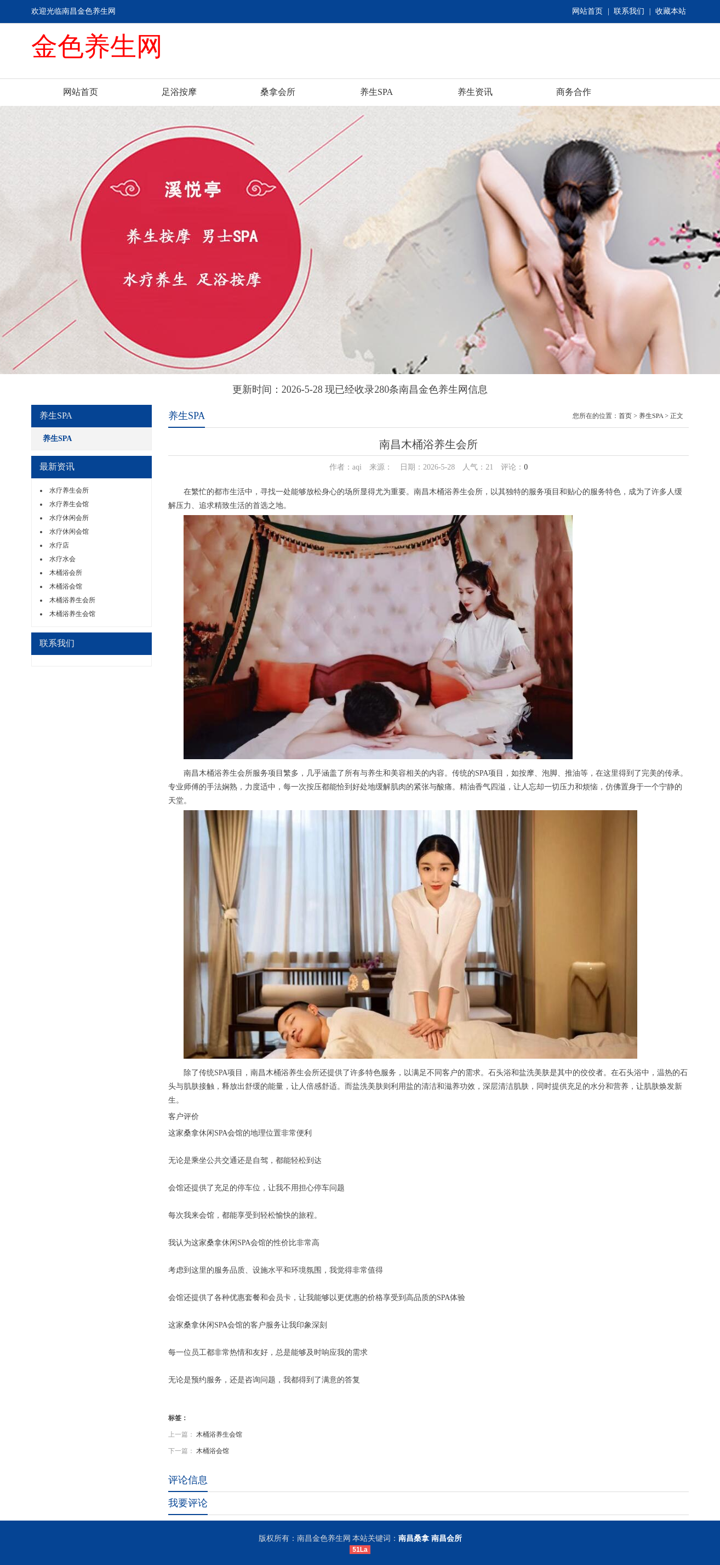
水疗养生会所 (69, 490)
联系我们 (629, 11)
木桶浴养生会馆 (72, 614)
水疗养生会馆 (69, 504)
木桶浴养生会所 (72, 600)
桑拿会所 (277, 92)
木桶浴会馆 (65, 586)
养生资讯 (475, 92)
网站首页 (587, 11)
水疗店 (59, 545)
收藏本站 (670, 11)
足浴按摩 (179, 92)
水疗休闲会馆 (69, 531)
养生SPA (376, 92)
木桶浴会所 (65, 573)
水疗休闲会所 (69, 518)
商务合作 (573, 92)
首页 (625, 416)
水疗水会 (62, 559)
